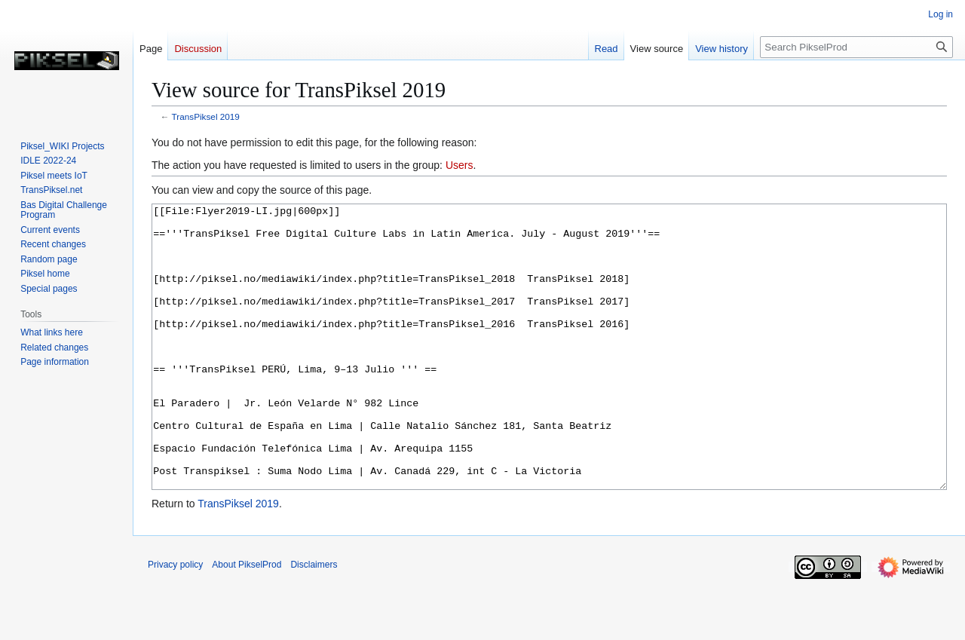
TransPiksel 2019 (206, 116)
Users (459, 165)
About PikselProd (246, 621)
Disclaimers (313, 621)
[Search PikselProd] (856, 47)
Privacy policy (175, 621)
